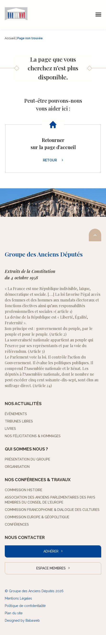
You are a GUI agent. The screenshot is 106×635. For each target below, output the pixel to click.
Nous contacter (25, 537)
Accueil (10, 38)
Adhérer (50, 551)
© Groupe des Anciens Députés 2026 (34, 591)
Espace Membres (51, 568)
